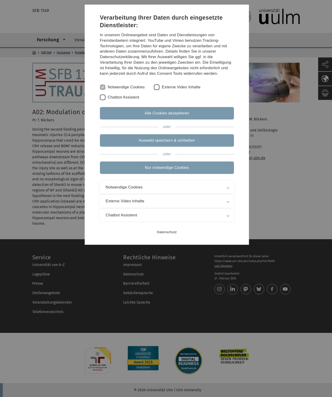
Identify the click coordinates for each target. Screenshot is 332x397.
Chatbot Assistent (124, 97)
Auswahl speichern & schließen (166, 140)
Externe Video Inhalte (181, 87)
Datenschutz (166, 232)
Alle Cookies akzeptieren (166, 113)
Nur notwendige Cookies (166, 167)
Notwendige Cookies (126, 87)
